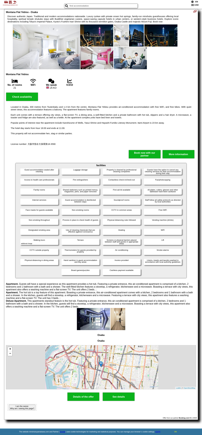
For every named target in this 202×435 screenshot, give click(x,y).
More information (178, 154)
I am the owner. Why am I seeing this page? (22, 407)
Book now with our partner (144, 154)
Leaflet (178, 388)
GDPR (157, 432)
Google (62, 432)
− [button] (10, 353)
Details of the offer (83, 397)
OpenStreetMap (189, 388)
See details (118, 397)
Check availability (22, 97)
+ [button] (10, 349)
